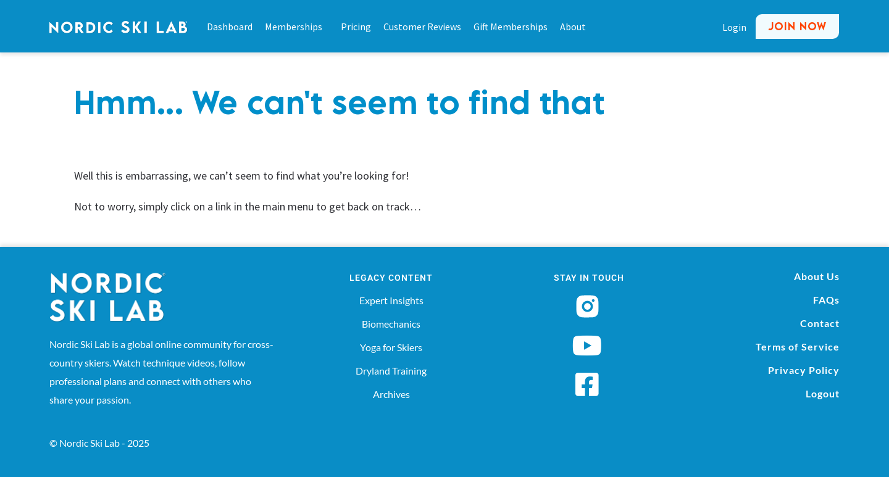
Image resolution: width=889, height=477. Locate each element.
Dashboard (230, 26)
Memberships (296, 26)
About (573, 26)
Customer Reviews (422, 26)
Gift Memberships (511, 26)
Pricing (356, 26)
